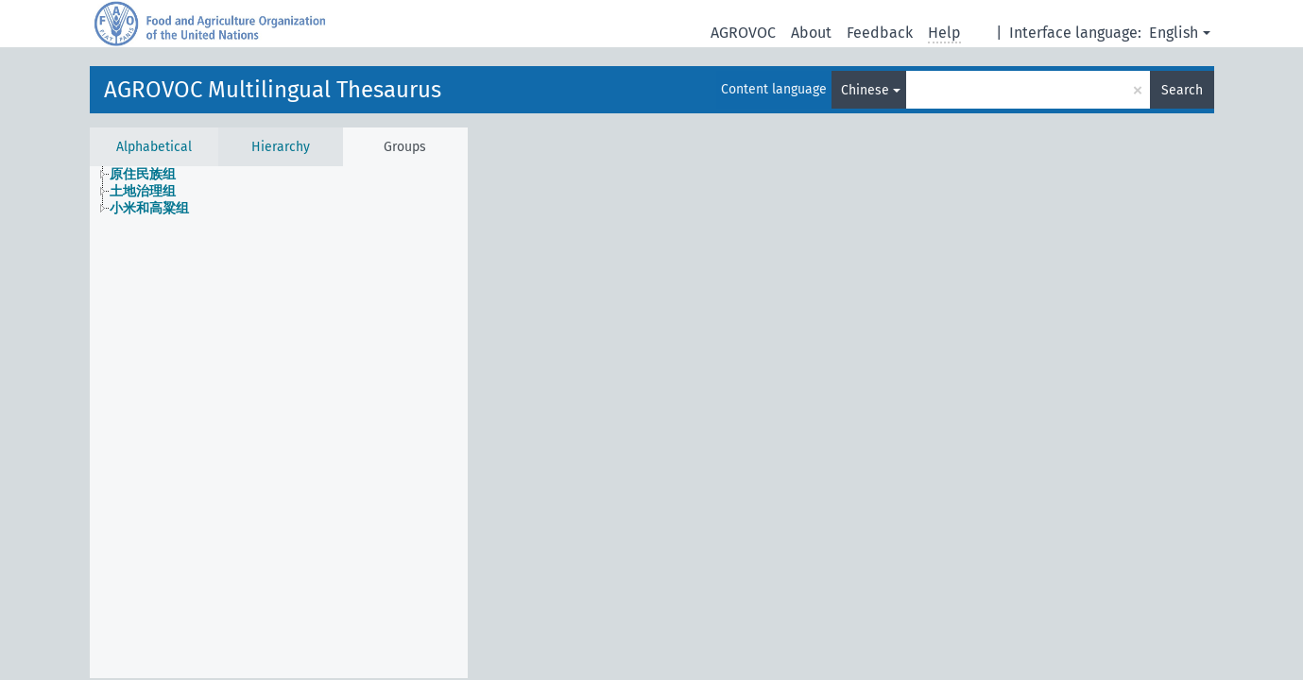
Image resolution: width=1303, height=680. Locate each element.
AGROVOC (743, 33)
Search (1182, 90)
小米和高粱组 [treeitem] (149, 208)
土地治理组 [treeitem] (143, 191)
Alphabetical (154, 147)
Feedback (880, 33)
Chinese (865, 90)
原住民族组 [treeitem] (143, 174)
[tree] (279, 191)
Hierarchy (280, 147)
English (1173, 33)
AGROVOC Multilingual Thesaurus (272, 89)
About (811, 33)
